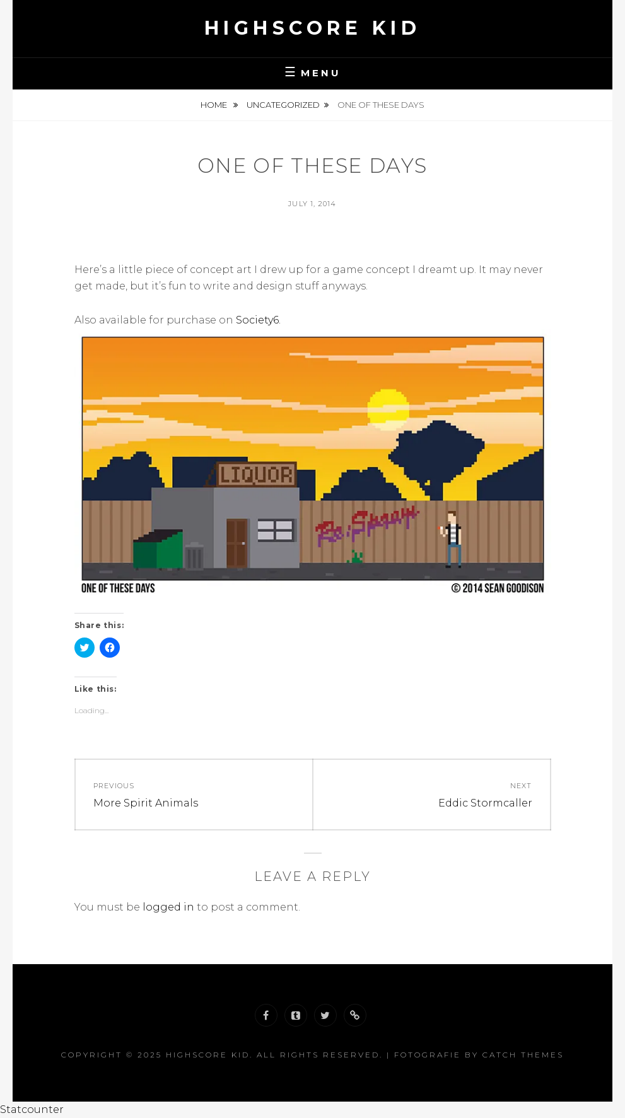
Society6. (258, 320)
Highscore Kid (312, 28)
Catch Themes (523, 1054)
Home (215, 105)
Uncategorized (283, 105)
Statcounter (32, 1109)
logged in (168, 907)
